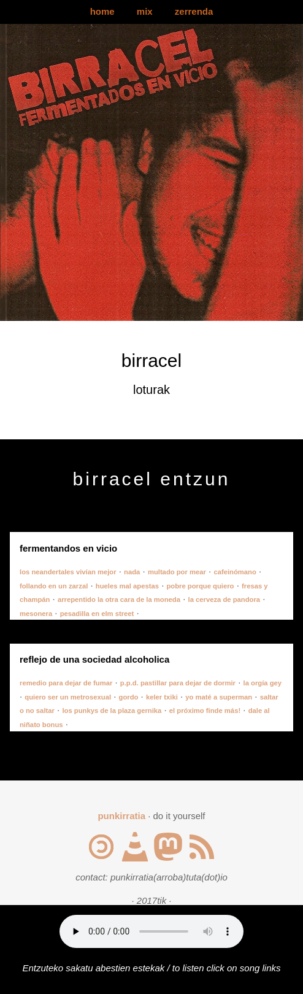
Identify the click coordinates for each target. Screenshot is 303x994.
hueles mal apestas (127, 586)
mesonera (36, 613)
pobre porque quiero (200, 586)
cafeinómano (234, 572)
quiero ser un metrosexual (68, 697)
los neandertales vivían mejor (68, 572)
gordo (129, 697)
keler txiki (162, 697)
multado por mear (177, 572)
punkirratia (121, 816)
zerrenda (194, 11)
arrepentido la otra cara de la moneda (119, 599)
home (102, 11)
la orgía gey (263, 683)
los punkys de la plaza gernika (111, 710)
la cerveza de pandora (224, 599)
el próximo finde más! (204, 710)
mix (145, 11)
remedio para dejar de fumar (66, 683)
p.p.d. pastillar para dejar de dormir (178, 683)
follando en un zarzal (54, 586)
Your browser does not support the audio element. (151, 931)
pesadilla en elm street (97, 613)
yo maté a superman (218, 697)
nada (132, 572)
